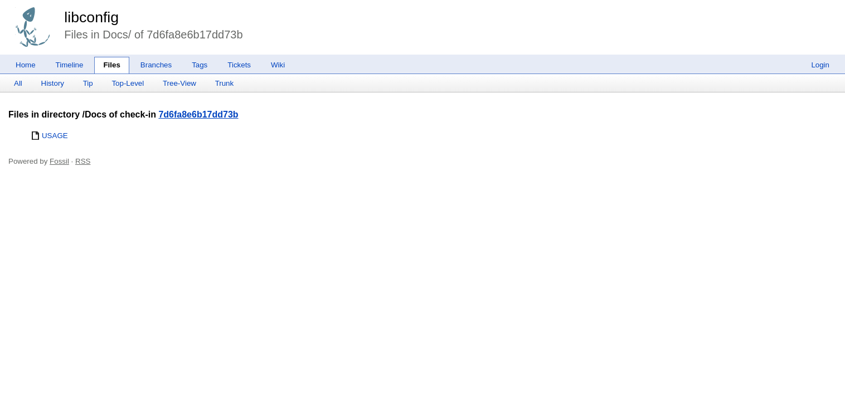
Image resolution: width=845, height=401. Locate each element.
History (52, 83)
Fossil (59, 161)
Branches (156, 65)
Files (111, 65)
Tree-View (179, 83)
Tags (199, 65)
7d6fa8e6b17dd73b (198, 114)
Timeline (70, 65)
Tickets (239, 65)
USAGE (55, 135)
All (18, 83)
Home (26, 65)
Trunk (224, 83)
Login (820, 65)
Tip (88, 83)
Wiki (278, 65)
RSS (82, 161)
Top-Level (127, 83)
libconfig (91, 17)
